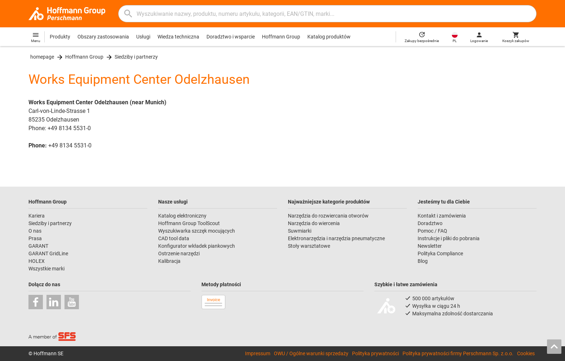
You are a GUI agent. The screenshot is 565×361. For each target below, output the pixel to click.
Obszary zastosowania (103, 37)
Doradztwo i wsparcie (230, 37)
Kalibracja (169, 261)
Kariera (36, 216)
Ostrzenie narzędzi (179, 253)
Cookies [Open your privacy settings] (526, 353)
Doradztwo (430, 223)
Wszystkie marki (46, 268)
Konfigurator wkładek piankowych (196, 246)
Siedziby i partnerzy (136, 57)
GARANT (38, 246)
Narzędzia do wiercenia (314, 223)
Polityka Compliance (440, 253)
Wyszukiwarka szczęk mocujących (196, 231)
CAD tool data (173, 238)
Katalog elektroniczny (182, 216)
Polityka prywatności (375, 353)
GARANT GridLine (48, 253)
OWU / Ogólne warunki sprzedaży (311, 353)
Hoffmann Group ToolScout (189, 223)
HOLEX (36, 261)
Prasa (35, 238)
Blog (423, 261)
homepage (42, 57)
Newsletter (430, 246)
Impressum (257, 353)
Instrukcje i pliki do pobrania (449, 238)
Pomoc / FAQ (432, 231)
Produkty (60, 37)
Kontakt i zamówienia (442, 216)
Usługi (143, 37)
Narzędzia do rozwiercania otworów (328, 216)
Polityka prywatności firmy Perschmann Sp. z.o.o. (457, 353)
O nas (34, 231)
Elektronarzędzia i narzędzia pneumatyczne (336, 238)
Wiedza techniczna (178, 37)
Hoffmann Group (281, 37)
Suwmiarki (299, 231)
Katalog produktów (329, 37)
